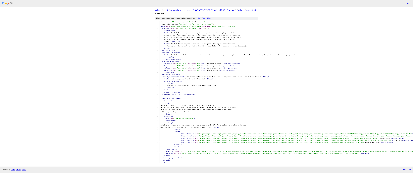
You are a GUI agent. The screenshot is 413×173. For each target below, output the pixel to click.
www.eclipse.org (177, 10)
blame (209, 18)
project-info (251, 10)
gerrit (166, 10)
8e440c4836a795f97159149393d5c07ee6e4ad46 (213, 10)
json (409, 170)
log (203, 18)
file (198, 18)
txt (404, 170)
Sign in (409, 3)
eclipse (158, 10)
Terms (24, 170)
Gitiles (13, 170)
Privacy (18, 170)
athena (241, 10)
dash (189, 10)
